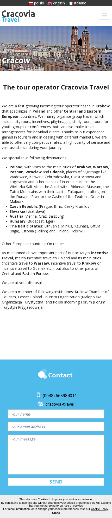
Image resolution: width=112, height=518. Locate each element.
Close (56, 512)
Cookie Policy (99, 508)
